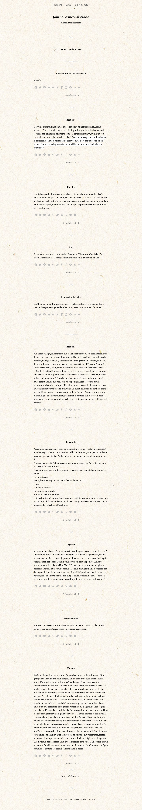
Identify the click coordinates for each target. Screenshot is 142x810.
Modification (71, 618)
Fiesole (71, 668)
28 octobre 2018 (71, 95)
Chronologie (81, 5)
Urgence (71, 544)
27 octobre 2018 (71, 162)
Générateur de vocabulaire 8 (71, 73)
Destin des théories (71, 297)
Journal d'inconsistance (71, 17)
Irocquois (71, 441)
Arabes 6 (71, 119)
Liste (68, 5)
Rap (71, 247)
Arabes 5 (71, 346)
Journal (58, 5)
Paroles (71, 187)
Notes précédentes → (71, 776)
